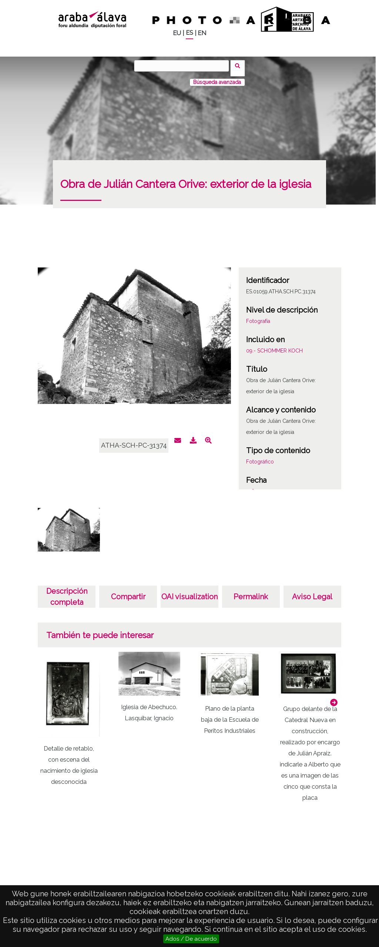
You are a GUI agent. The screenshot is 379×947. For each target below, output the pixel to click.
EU (177, 33)
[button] (334, 697)
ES (189, 32)
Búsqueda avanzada (217, 77)
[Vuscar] (184, 66)
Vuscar (240, 65)
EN (202, 33)
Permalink (251, 591)
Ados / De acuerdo (191, 939)
